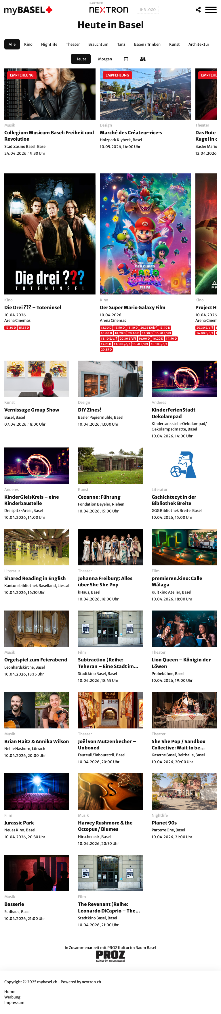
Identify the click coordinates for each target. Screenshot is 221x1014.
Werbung (12, 997)
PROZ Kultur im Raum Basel (131, 947)
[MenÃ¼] (211, 10)
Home (9, 991)
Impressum (14, 1002)
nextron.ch (91, 981)
